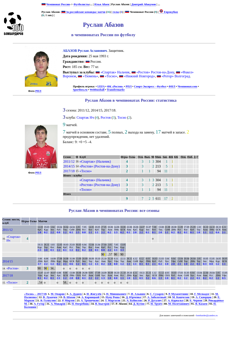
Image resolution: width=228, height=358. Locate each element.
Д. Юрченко (133, 297)
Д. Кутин (139, 303)
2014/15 (69, 166)
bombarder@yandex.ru (207, 315)
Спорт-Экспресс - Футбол (150, 86)
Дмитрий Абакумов (143, 4)
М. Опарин (58, 294)
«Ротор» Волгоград (176, 76)
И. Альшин (138, 294)
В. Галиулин (48, 300)
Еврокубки (168, 12)
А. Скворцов (203, 297)
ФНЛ (171, 86)
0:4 (217, 232)
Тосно (121, 117)
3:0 (45, 250)
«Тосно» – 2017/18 (35, 294)
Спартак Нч (85, 117)
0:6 (71, 263)
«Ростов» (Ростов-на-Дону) (99, 166)
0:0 (58, 232)
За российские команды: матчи (83, 12)
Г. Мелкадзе (201, 294)
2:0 (134, 232)
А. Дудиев (76, 294)
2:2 (52, 232)
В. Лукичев (50, 297)
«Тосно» (111, 76)
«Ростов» (12, 268)
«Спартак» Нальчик (114, 72)
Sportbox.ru (80, 89)
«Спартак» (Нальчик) (95, 161)
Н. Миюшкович (116, 294)
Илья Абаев (101, 4)
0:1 (71, 232)
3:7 (39, 263)
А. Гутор (39, 303)
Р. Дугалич (155, 300)
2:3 (77, 232)
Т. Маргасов (112, 300)
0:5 (83, 263)
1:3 (115, 232)
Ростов (106, 117)
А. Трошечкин (90, 300)
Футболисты (81, 4)
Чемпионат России (58, 4)
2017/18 (69, 171)
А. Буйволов (134, 300)
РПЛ (38, 91)
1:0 (39, 232)
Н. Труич (156, 303)
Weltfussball (97, 89)
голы (116, 12)
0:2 (45, 232)
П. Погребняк (80, 303)
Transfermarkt (116, 89)
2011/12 (69, 161)
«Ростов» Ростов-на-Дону (155, 72)
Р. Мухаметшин (178, 294)
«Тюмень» (90, 76)
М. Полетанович (178, 303)
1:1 (90, 232)
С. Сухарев (157, 294)
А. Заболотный (156, 297)
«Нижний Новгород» (139, 76)
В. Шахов (69, 297)
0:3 (204, 263)
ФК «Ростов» (115, 86)
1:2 (64, 232)
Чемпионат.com (187, 86)
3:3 (122, 250)
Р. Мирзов (68, 300)
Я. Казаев (201, 303)
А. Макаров (58, 303)
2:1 (223, 232)
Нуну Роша (112, 297)
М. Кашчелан (180, 297)
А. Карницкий (90, 297)
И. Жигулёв (94, 294)
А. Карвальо (176, 300)
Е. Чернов (196, 300)
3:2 (147, 278)
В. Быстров (102, 303)
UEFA (101, 86)
